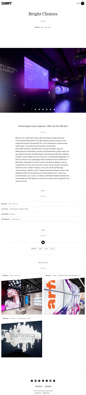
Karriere (39, 386)
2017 (52, 248)
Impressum (38, 392)
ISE (46, 248)
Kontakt (48, 386)
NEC (40, 248)
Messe (34, 248)
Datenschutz (46, 392)
